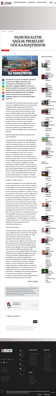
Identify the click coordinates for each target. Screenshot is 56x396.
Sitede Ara (32, 376)
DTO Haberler (33, 361)
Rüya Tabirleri (33, 381)
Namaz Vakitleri (48, 357)
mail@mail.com (17, 307)
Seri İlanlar (47, 366)
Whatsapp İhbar (5, 378)
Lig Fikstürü (47, 361)
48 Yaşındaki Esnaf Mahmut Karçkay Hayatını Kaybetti (49, 205)
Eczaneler (46, 359)
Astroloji (31, 383)
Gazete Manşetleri (49, 370)
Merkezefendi (41, 2)
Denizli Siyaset (33, 359)
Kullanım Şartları (5, 377)
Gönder (35, 321)
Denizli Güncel (33, 363)
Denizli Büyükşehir (20, 2)
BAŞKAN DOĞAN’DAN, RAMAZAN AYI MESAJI (50, 76)
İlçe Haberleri (33, 365)
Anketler (31, 378)
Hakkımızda (4, 368)
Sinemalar (46, 365)
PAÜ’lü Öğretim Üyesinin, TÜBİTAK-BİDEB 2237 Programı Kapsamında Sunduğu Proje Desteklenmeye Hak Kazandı (50, 271)
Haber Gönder (5, 380)
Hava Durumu (47, 353)
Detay (40, 394)
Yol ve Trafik (47, 355)
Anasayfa (3, 31)
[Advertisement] (28, 18)
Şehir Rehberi (47, 368)
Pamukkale (32, 2)
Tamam (46, 394)
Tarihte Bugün (48, 363)
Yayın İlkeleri (4, 370)
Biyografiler (32, 379)
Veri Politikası (4, 371)
